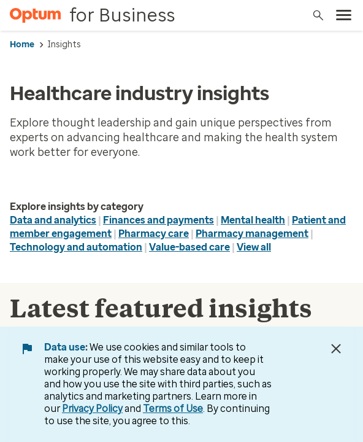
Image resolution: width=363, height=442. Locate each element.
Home (22, 44)
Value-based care (189, 247)
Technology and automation (76, 247)
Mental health (253, 220)
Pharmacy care (153, 233)
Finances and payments (158, 220)
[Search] (318, 15)
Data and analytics (53, 220)
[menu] (344, 15)
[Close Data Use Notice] (336, 348)
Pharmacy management (252, 233)
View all (254, 247)
